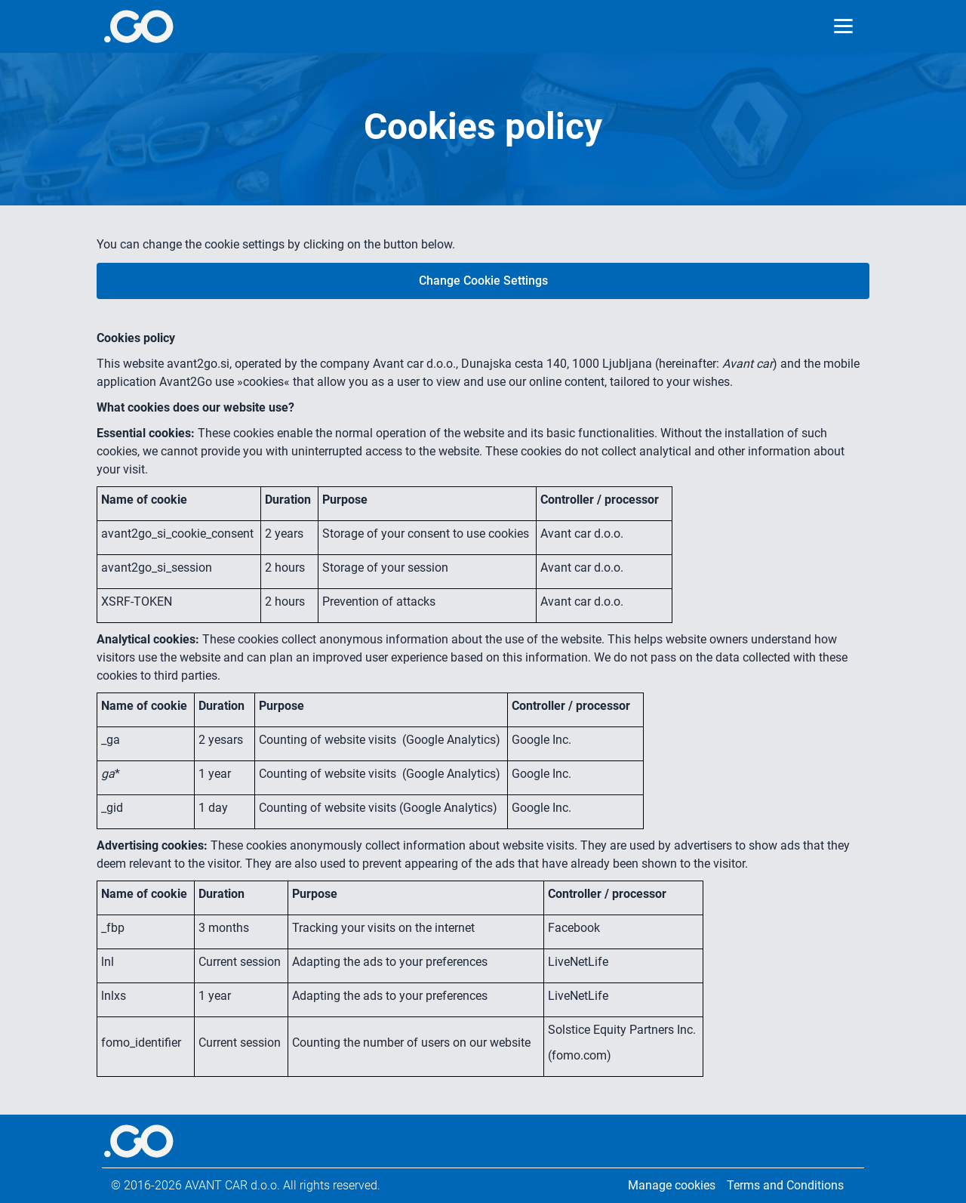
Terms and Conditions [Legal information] (785, 1185)
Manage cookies (671, 1185)
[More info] (138, 26)
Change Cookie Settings (483, 280)
